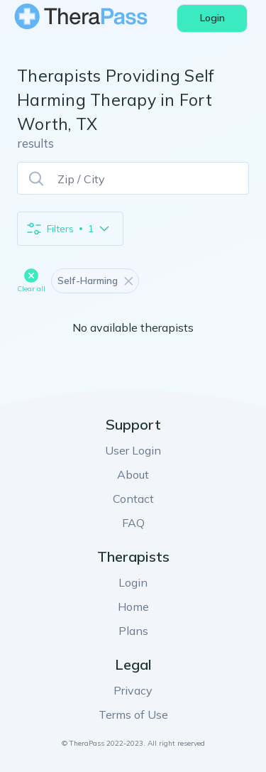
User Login (133, 450)
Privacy (133, 690)
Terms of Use (133, 714)
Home (133, 606)
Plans (133, 631)
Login (133, 582)
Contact (133, 498)
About (133, 474)
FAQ (133, 523)
